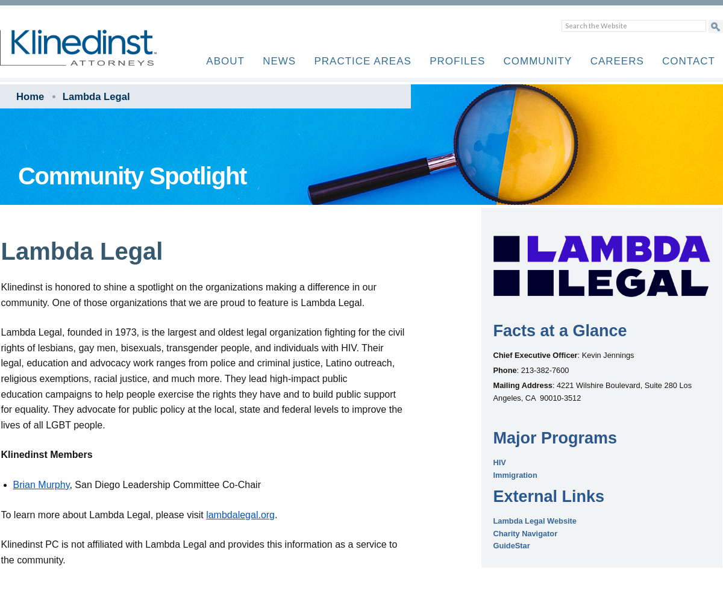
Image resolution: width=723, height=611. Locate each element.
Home (30, 96)
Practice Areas (362, 61)
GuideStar (511, 545)
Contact (688, 61)
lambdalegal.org (240, 515)
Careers (617, 61)
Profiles (457, 61)
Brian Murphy (41, 485)
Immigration (515, 475)
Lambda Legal (96, 96)
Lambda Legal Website (535, 520)
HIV (499, 462)
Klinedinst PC (99, 55)
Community (538, 61)
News (279, 61)
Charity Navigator (525, 533)
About (225, 61)
